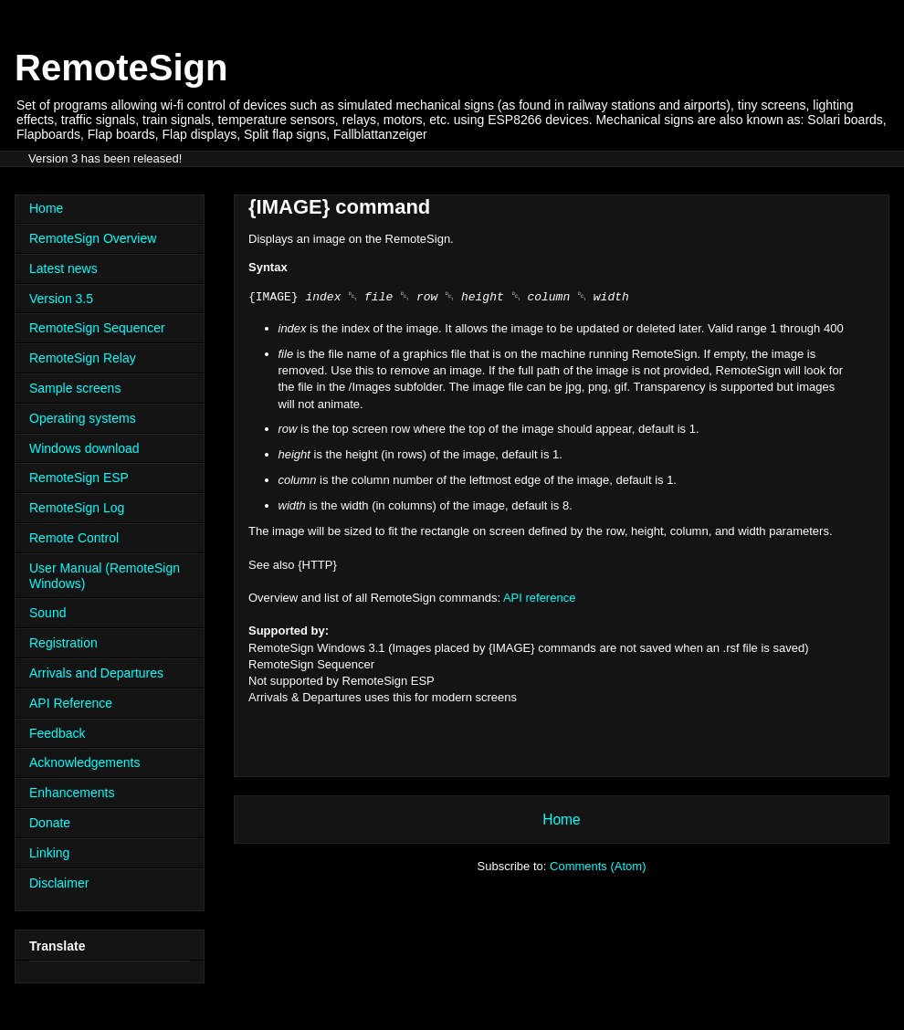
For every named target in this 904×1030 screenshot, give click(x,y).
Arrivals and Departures (96, 673)
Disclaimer (59, 883)
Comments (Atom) (598, 866)
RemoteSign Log (76, 507)
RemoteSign (121, 67)
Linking (49, 853)
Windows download (84, 448)
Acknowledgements (84, 762)
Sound (47, 612)
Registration (63, 643)
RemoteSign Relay (82, 358)
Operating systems (82, 418)
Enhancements (71, 792)
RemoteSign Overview (92, 238)
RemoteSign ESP (79, 477)
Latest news (63, 268)
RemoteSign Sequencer (97, 328)
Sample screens (75, 388)
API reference (539, 597)
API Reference (70, 703)
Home (561, 819)
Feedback (57, 733)
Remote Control (74, 538)
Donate (49, 822)
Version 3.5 (61, 298)
